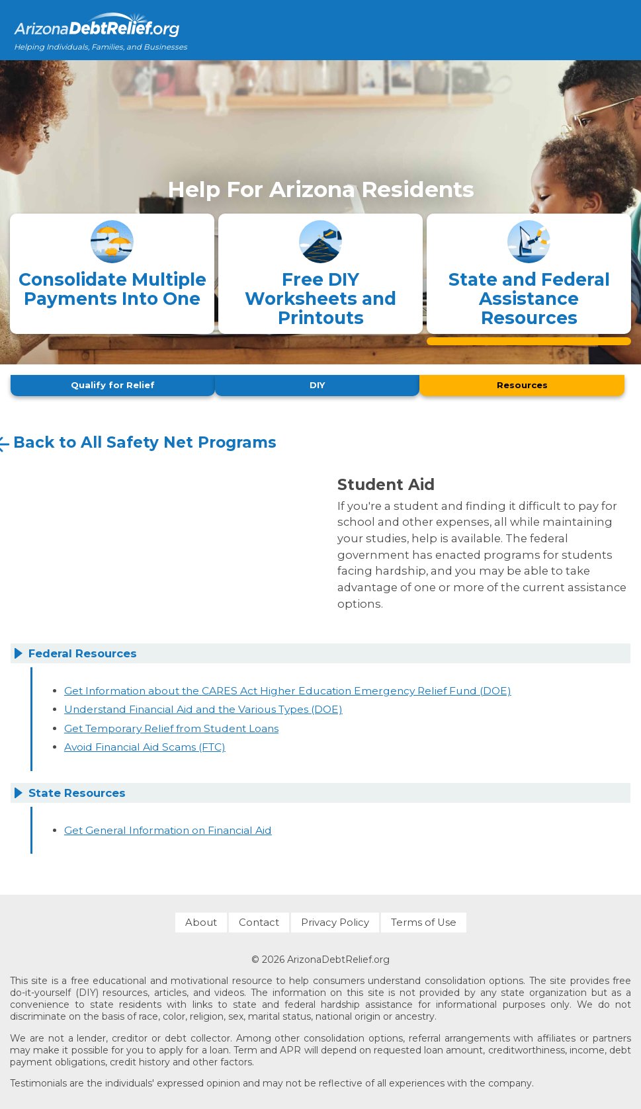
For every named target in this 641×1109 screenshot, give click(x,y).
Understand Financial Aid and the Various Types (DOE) (203, 706)
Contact (259, 919)
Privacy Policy (335, 919)
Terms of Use (423, 919)
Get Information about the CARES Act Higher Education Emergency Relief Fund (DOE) (287, 686)
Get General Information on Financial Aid (168, 826)
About (201, 919)
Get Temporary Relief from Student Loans (171, 724)
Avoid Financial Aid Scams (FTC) (145, 743)
